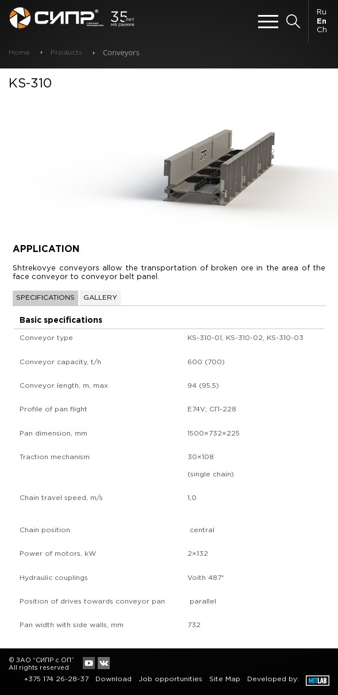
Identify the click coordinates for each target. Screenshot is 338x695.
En (322, 21)
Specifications (45, 298)
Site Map (224, 679)
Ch (322, 30)
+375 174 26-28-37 (56, 679)
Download (113, 679)
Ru (322, 12)
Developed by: (273, 679)
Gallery (100, 298)
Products (66, 52)
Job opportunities (170, 679)
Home (19, 52)
